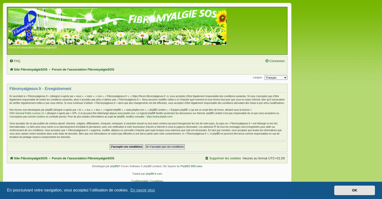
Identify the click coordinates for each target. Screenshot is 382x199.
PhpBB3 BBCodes (191, 166)
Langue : (258, 77)
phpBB (114, 166)
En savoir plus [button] (142, 190)
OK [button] (354, 190)
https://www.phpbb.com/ (159, 116)
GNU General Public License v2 (27, 113)
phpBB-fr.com (154, 173)
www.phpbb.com (126, 113)
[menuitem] (15, 60)
